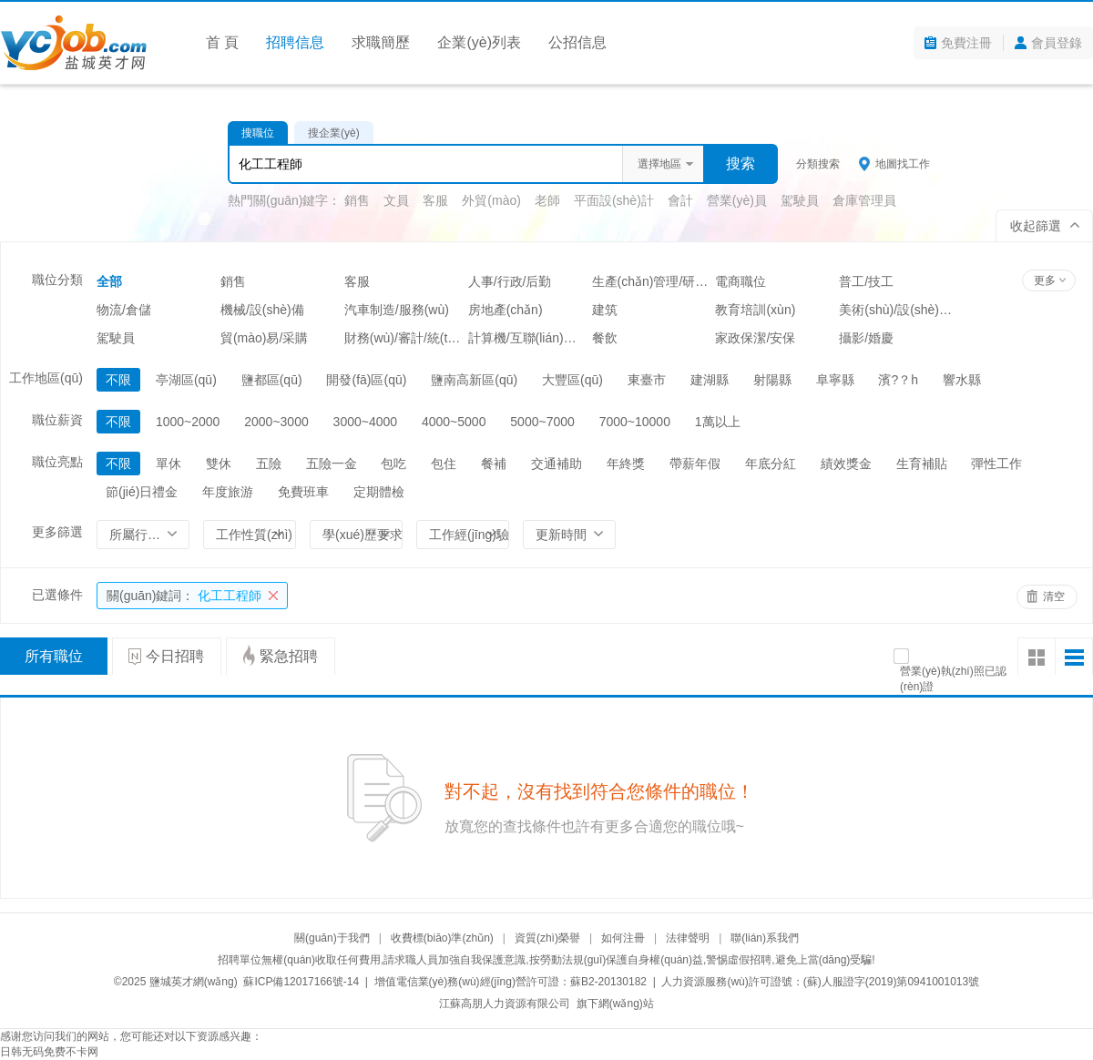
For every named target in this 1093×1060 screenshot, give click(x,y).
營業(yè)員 (737, 200)
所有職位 (54, 656)
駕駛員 (800, 200)
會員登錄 (1056, 43)
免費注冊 (966, 43)
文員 (396, 200)
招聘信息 (295, 42)
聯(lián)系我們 (764, 938)
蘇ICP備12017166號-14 (301, 981)
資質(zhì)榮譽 (547, 938)
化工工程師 (184, 595)
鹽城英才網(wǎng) (193, 981)
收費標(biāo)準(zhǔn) (442, 938)
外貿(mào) (491, 200)
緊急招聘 (289, 656)
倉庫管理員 (864, 200)
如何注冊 (623, 938)
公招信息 (577, 42)
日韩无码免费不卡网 (49, 1051)
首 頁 (222, 42)
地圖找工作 (902, 164)
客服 (435, 200)
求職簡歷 (381, 42)
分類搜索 (818, 164)
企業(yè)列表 (479, 42)
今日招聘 (175, 656)
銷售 (357, 200)
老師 (547, 200)
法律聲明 (688, 938)
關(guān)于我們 (332, 938)
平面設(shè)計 (614, 200)
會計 (680, 200)
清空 (1054, 596)
